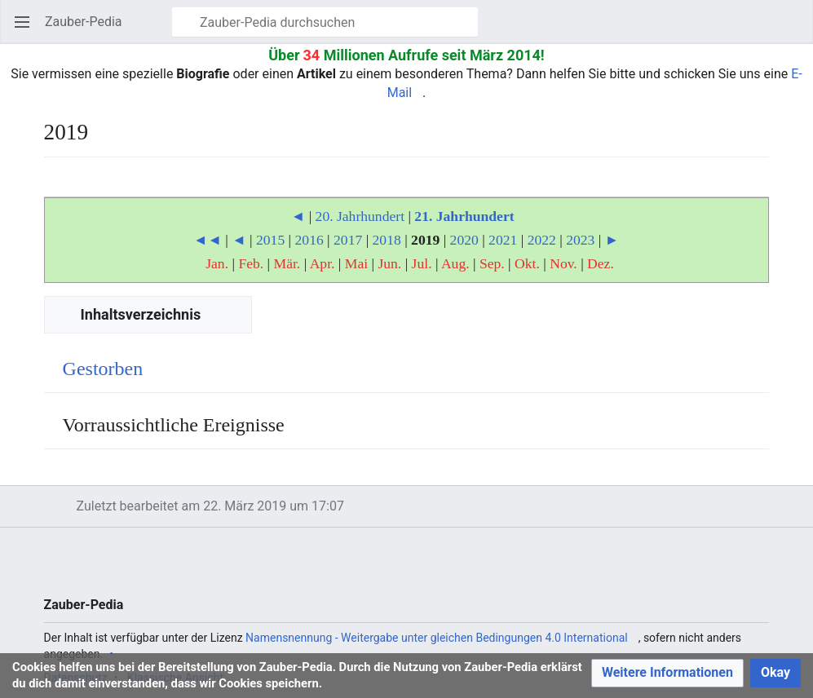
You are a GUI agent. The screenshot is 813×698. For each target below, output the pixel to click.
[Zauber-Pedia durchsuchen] (325, 22)
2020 (464, 240)
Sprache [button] (61, 184)
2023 (580, 240)
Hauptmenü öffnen (27, 30)
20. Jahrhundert (360, 216)
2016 (309, 240)
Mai (356, 263)
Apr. (322, 263)
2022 (542, 240)
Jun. (389, 263)
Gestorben (103, 368)
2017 (348, 240)
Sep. (492, 263)
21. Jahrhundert (464, 216)
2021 (502, 240)
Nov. (563, 263)
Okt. (527, 263)
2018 (387, 240)
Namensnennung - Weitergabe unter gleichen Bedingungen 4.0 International (436, 637)
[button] (667, 673)
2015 (270, 240)
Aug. (455, 263)
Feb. (250, 263)
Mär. (287, 263)
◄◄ (207, 240)
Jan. (216, 263)
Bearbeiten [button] (762, 184)
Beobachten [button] (724, 184)
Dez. (600, 263)
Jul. (422, 263)
